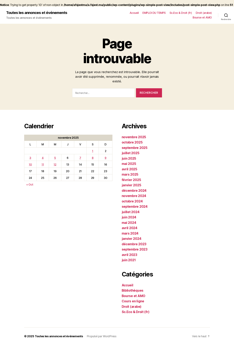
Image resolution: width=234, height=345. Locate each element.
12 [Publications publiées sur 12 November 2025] (55, 164)
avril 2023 (129, 255)
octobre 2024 (132, 201)
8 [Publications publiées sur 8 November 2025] (93, 157)
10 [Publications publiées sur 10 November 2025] (30, 164)
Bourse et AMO (202, 17)
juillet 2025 (130, 153)
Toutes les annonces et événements (36, 13)
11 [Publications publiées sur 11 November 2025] (43, 164)
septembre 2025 (134, 148)
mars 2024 (130, 233)
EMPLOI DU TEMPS (154, 12)
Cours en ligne (133, 301)
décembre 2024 (134, 191)
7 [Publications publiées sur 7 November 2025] (80, 157)
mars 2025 (130, 174)
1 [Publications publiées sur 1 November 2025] (92, 151)
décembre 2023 (134, 244)
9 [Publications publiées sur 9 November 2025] (105, 157)
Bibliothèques (133, 290)
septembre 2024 (135, 206)
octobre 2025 (132, 142)
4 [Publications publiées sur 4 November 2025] (43, 157)
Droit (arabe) (204, 12)
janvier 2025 (131, 185)
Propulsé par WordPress (101, 336)
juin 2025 (129, 158)
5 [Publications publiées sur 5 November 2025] (55, 157)
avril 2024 (129, 228)
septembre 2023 (134, 249)
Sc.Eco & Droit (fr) (181, 12)
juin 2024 (129, 217)
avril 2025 (129, 169)
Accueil (134, 12)
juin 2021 (129, 260)
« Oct (29, 184)
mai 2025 (129, 164)
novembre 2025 (134, 137)
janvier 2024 (131, 239)
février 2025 (131, 180)
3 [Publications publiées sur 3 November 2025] (30, 157)
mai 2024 (129, 223)
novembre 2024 (134, 196)
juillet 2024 (131, 212)
